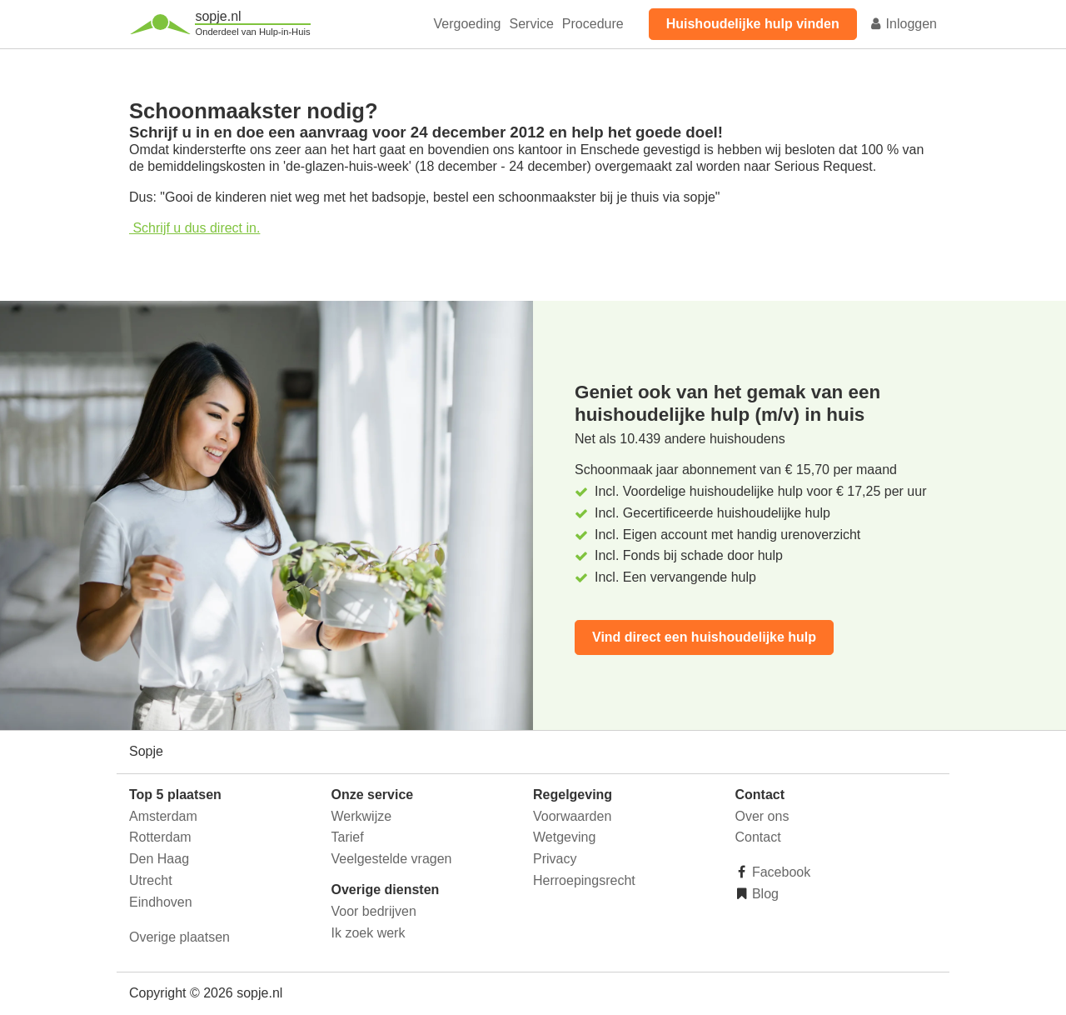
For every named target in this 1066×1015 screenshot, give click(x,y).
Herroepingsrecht (584, 880)
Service (532, 24)
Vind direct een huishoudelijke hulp (704, 637)
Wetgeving (564, 837)
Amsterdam (163, 816)
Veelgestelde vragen (391, 859)
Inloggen (903, 24)
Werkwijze (361, 816)
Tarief (347, 837)
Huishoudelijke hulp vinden (752, 24)
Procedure (593, 24)
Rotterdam (160, 837)
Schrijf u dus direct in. (194, 228)
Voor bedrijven (373, 911)
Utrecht (150, 880)
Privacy (554, 859)
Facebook (780, 872)
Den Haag (159, 859)
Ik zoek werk (368, 933)
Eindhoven (160, 902)
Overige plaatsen (179, 937)
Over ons (762, 816)
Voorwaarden (572, 816)
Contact (758, 837)
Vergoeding (467, 24)
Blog (764, 894)
